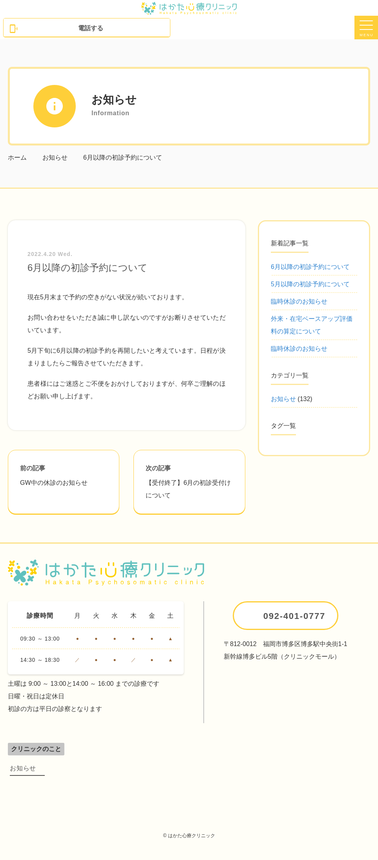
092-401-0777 (294, 616)
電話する (56, 28)
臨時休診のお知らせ (299, 301)
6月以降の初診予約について (310, 266)
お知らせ (283, 399)
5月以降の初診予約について (310, 284)
